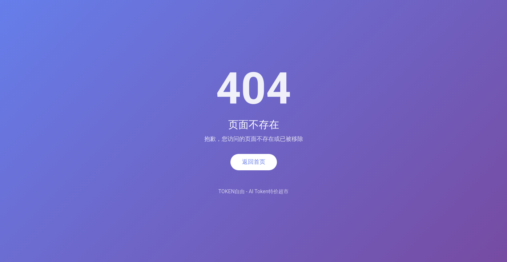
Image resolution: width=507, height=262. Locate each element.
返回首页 (253, 161)
